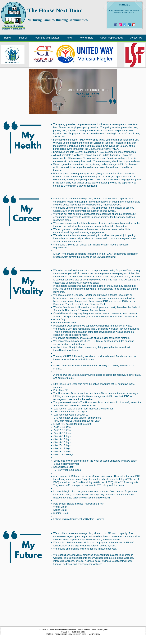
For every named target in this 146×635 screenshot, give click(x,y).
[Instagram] (120, 24)
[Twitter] (124, 24)
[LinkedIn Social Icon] (129, 24)
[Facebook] (115, 24)
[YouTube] (133, 24)
